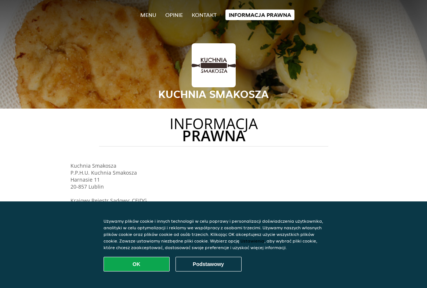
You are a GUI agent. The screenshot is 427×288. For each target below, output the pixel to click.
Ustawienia (252, 241)
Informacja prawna (260, 15)
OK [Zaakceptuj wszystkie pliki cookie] (136, 264)
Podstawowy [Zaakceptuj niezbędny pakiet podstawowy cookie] (208, 264)
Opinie (174, 15)
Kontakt (204, 15)
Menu (148, 15)
